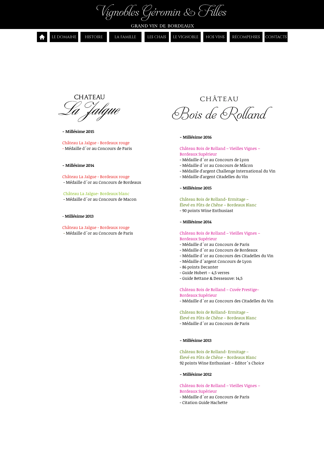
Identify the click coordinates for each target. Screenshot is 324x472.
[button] (157, 68)
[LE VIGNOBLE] (186, 37)
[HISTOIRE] (93, 37)
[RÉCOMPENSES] (246, 37)
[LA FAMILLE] (125, 37)
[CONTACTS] (276, 37)
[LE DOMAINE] (64, 37)
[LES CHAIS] (157, 37)
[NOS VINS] (215, 37)
